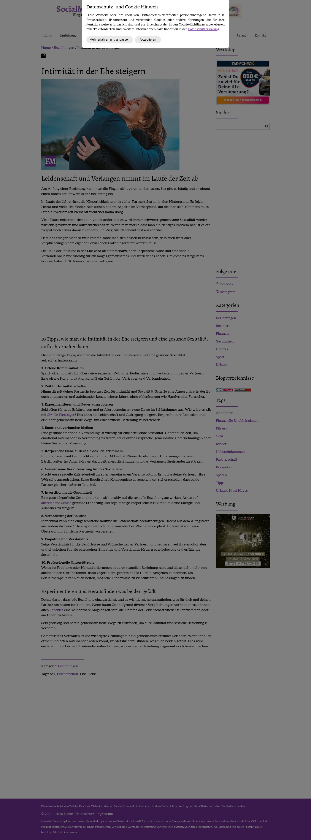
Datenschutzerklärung (203, 29)
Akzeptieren (148, 39)
